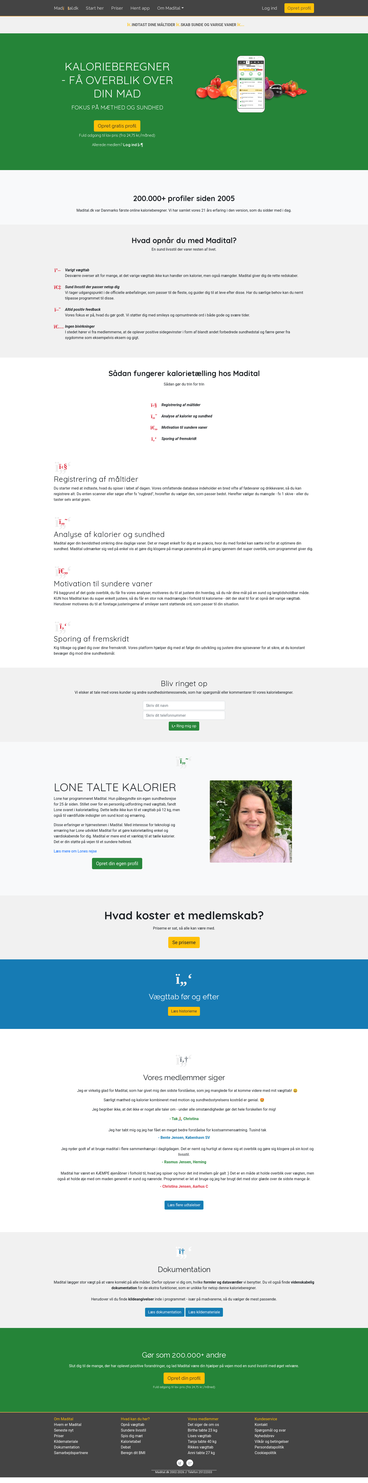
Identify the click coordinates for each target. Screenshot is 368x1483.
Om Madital (168, 8)
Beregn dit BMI (133, 1453)
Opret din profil (184, 1378)
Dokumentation (67, 1447)
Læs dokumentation (164, 1312)
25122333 (205, 1472)
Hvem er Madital (67, 1424)
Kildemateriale (66, 1441)
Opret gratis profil (117, 126)
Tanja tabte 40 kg (202, 1441)
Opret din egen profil (117, 863)
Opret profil (299, 8)
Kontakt (261, 1424)
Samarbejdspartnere (71, 1453)
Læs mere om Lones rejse (75, 851)
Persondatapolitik (269, 1447)
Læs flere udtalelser (184, 1205)
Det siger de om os (203, 1424)
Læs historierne (184, 1011)
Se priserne (184, 942)
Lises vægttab (199, 1436)
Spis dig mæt (132, 1436)
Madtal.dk (66, 8)
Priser (117, 8)
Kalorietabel (131, 1441)
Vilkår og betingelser (272, 1441)
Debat (126, 1447)
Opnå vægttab (132, 1424)
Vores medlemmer (203, 1419)
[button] (269, 8)
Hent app (140, 8)
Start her (95, 8)
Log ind (132, 144)
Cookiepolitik (265, 1453)
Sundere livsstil (133, 1430)
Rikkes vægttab (200, 1447)
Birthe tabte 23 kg (202, 1430)
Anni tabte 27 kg (201, 1453)
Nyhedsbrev (264, 1436)
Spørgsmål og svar (270, 1430)
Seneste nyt (63, 1430)
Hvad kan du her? (135, 1419)
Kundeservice (266, 1419)
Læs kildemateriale (204, 1312)
